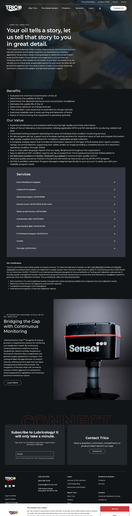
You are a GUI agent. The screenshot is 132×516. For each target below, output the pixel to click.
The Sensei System (49, 8)
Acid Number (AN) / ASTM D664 (30, 219)
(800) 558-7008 (43, 481)
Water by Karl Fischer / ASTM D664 (32, 212)
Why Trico (32, 8)
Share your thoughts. (46, 458)
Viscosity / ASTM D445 (26, 248)
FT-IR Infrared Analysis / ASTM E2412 (32, 234)
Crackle (20, 241)
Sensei (115, 2)
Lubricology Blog (73, 484)
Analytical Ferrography (26, 190)
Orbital (123, 2)
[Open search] (106, 8)
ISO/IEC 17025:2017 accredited (50, 156)
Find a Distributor (88, 2)
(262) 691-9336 (42, 477)
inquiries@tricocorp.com (46, 485)
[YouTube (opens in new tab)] (13, 486)
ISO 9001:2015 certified (21, 156)
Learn (91, 8)
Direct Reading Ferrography (28, 182)
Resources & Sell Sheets (76, 487)
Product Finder (103, 2)
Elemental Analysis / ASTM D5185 (31, 197)
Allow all (115, 497)
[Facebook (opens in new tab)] (6, 486)
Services (79, 8)
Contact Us (118, 8)
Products (66, 8)
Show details (32, 512)
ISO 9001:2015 (97, 267)
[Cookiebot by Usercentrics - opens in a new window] (13, 512)
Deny (115, 503)
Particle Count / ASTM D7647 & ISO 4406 (34, 204)
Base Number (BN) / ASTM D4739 (31, 226)
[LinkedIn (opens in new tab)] (10, 486)
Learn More (12, 383)
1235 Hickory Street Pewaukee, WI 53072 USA (46, 490)
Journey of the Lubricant (76, 480)
